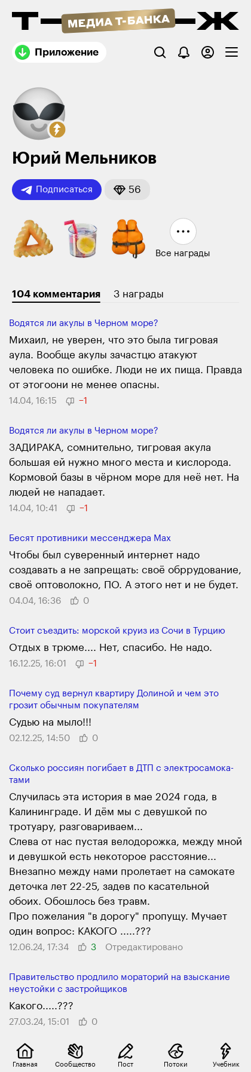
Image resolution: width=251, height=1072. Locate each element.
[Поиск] (159, 52)
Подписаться (57, 190)
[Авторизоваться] (207, 52)
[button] (57, 130)
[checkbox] (231, 52)
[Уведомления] (183, 52)
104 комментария (56, 294)
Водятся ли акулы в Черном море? (83, 323)
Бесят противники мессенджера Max (90, 538)
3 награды (139, 294)
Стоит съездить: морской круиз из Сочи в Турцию (117, 630)
